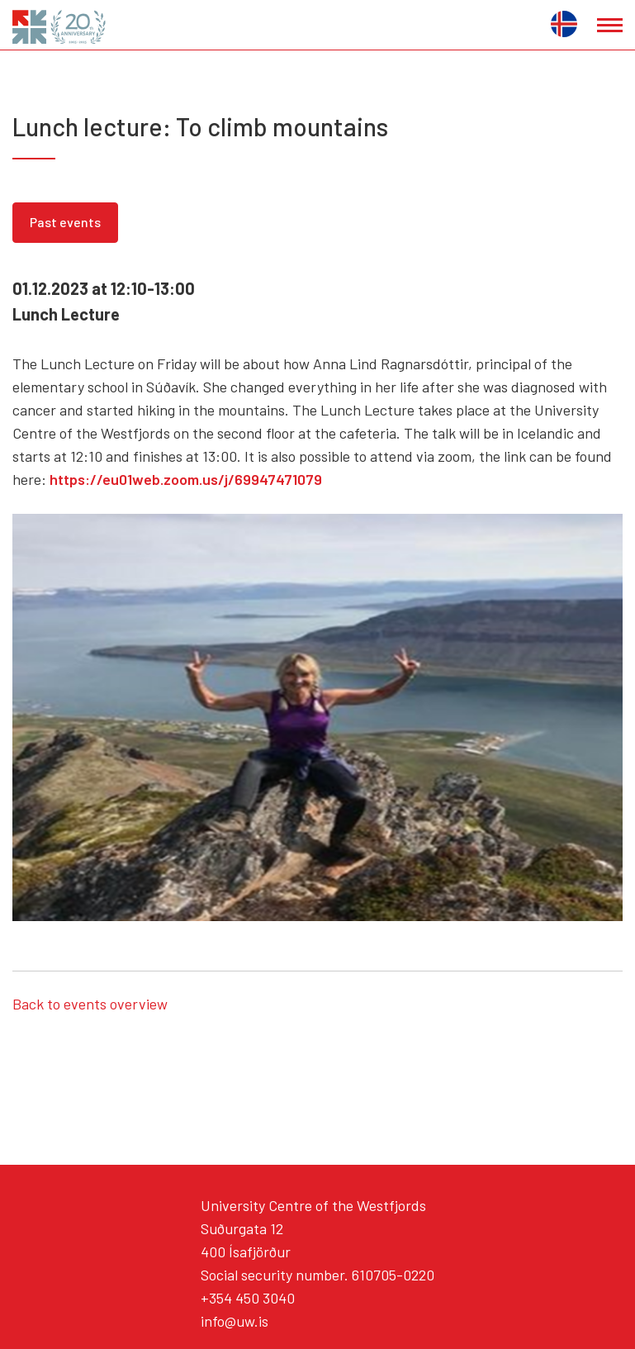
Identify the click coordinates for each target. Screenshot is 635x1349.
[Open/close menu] (610, 25)
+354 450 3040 (248, 1298)
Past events (65, 222)
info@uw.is (234, 1321)
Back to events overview (90, 1004)
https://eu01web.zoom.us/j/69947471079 (186, 479)
